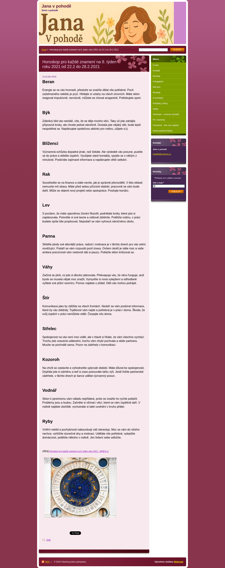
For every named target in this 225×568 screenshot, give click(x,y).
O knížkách (158, 98)
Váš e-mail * (158, 183)
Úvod (43, 49)
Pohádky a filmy (160, 103)
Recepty (156, 92)
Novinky (156, 76)
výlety (155, 109)
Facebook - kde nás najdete (166, 125)
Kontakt (156, 70)
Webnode (178, 562)
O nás (155, 65)
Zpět (48, 540)
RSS (47, 562)
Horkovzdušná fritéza (163, 131)
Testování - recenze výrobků (166, 114)
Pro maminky (159, 120)
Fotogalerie (158, 81)
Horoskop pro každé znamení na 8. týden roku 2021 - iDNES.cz (79, 451)
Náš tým (156, 87)
